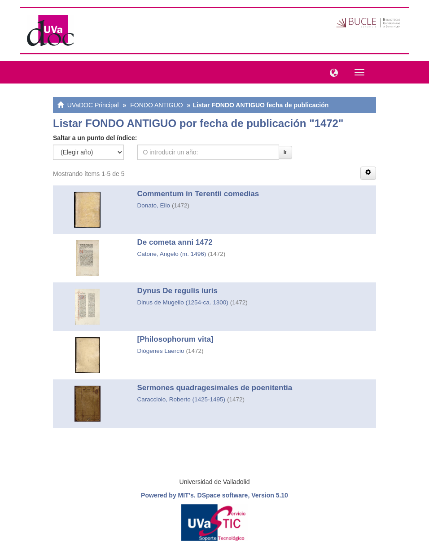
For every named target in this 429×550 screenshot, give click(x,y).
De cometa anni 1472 (175, 242)
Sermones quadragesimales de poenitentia (215, 387)
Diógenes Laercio (160, 351)
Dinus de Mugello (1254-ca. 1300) (182, 302)
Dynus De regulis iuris (177, 290)
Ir (285, 152)
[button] (331, 72)
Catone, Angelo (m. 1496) (171, 254)
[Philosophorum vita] (175, 339)
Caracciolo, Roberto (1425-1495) (181, 399)
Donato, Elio (154, 205)
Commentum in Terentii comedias (198, 193)
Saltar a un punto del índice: (95, 137)
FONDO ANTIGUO (156, 105)
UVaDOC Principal (93, 105)
